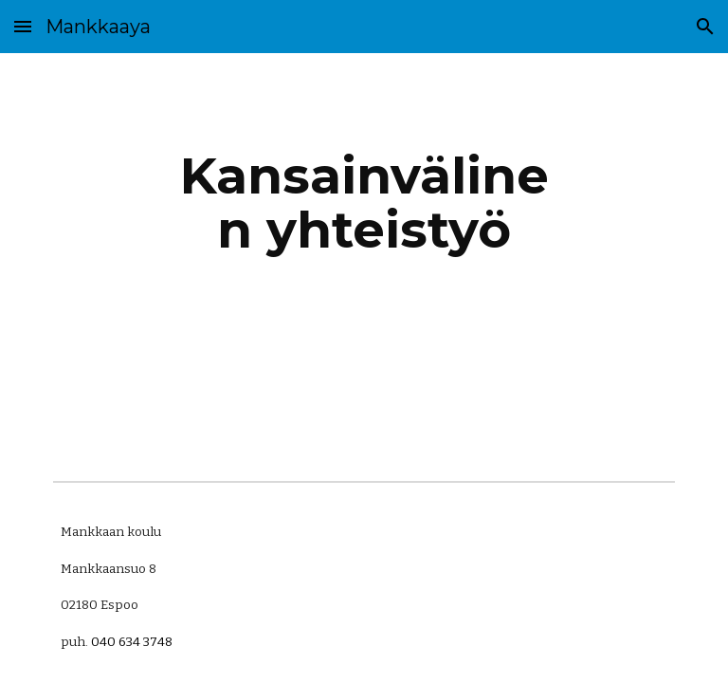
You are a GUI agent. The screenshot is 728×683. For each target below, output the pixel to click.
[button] (23, 26)
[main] (363, 202)
